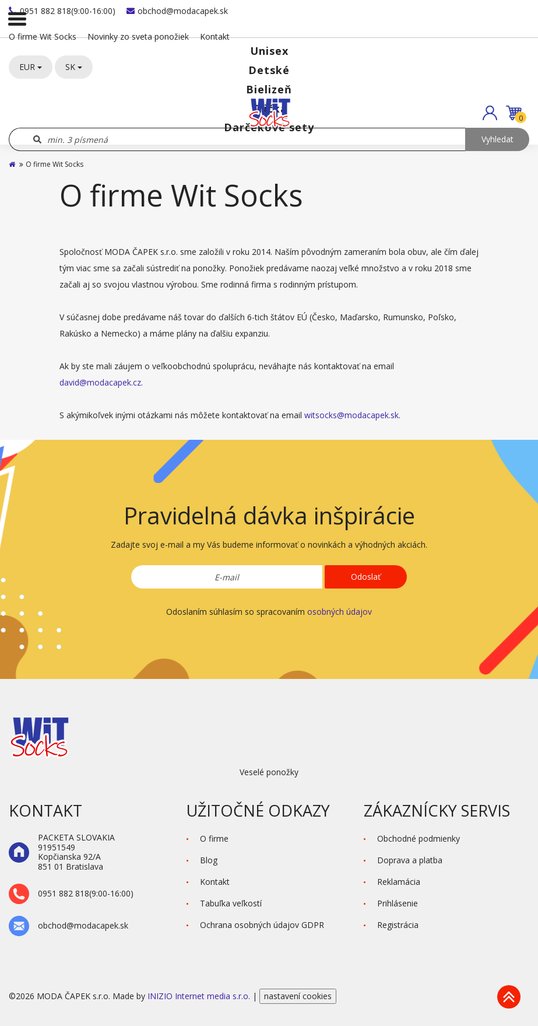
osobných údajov (339, 611)
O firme (214, 838)
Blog (208, 860)
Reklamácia (398, 881)
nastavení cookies (298, 996)
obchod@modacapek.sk (177, 10)
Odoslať (366, 576)
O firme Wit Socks (42, 36)
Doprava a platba (409, 860)
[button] (490, 113)
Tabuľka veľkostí (231, 903)
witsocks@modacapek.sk (351, 415)
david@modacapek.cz (100, 382)
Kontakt (215, 36)
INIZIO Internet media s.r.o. (199, 996)
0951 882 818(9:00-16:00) (62, 10)
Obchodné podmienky (418, 838)
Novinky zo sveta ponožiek (138, 36)
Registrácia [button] (398, 924)
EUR (30, 66)
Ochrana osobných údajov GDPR (262, 924)
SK (73, 66)
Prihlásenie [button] (397, 903)
